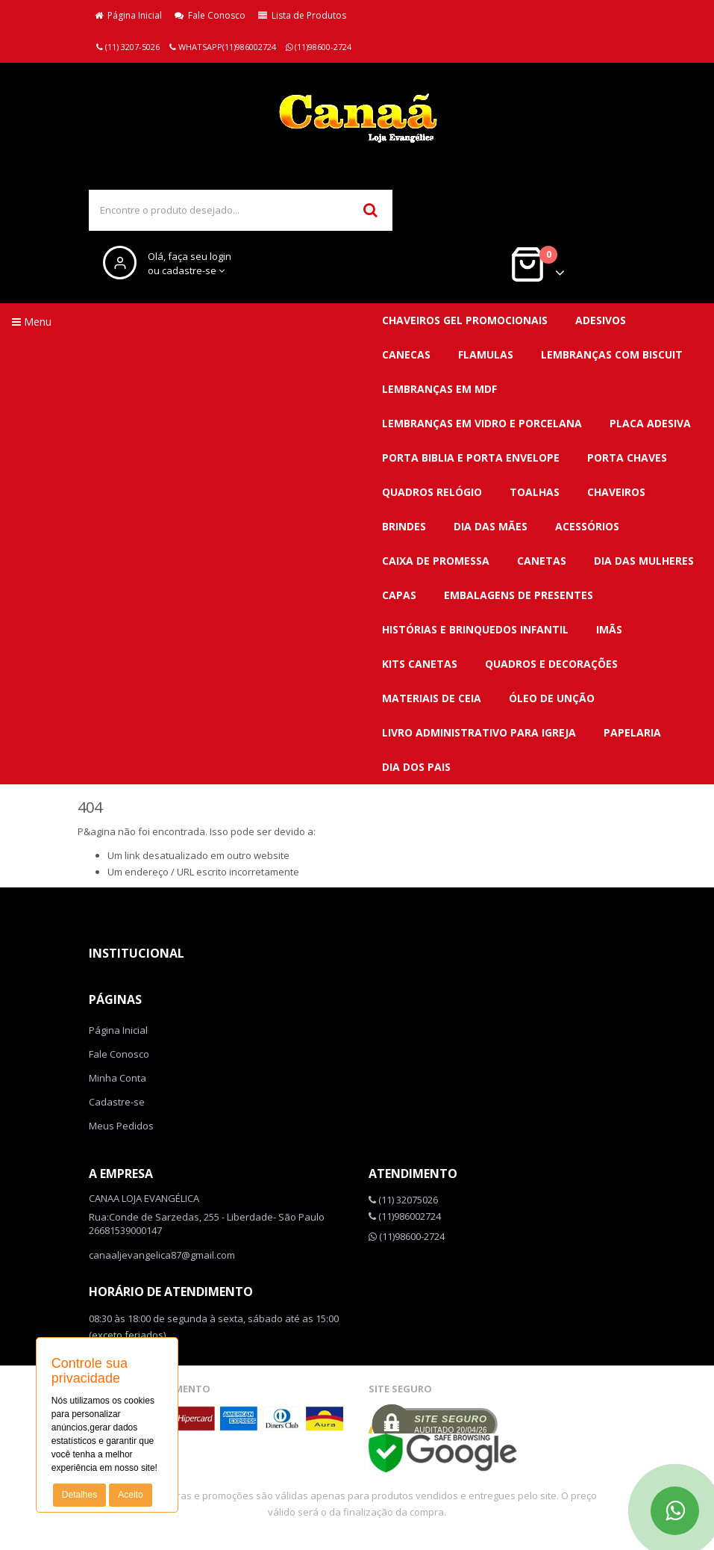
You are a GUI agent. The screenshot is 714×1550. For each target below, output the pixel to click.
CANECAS (406, 354)
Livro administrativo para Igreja (479, 732)
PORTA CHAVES (627, 457)
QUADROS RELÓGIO (432, 492)
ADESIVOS (600, 320)
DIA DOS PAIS (416, 767)
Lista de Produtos (302, 15)
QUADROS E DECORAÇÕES (551, 664)
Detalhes (79, 1494)
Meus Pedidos (121, 1125)
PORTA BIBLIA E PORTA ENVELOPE (471, 457)
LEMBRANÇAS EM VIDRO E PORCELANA (482, 423)
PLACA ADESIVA (650, 423)
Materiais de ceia (431, 698)
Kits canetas (419, 664)
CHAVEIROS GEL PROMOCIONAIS (465, 320)
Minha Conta (117, 1078)
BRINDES (404, 526)
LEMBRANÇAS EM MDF (439, 389)
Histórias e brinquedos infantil (475, 629)
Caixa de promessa (435, 561)
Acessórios (587, 526)
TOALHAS (535, 492)
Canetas (541, 561)
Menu (31, 321)
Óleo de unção (552, 698)
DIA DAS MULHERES (644, 561)
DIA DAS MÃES (490, 526)
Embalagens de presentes (518, 595)
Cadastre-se (117, 1102)
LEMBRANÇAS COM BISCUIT (612, 354)
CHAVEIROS (616, 492)
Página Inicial (128, 15)
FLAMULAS (485, 354)
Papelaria (632, 732)
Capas (399, 595)
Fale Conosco (210, 15)
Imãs (609, 629)
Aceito (130, 1494)
